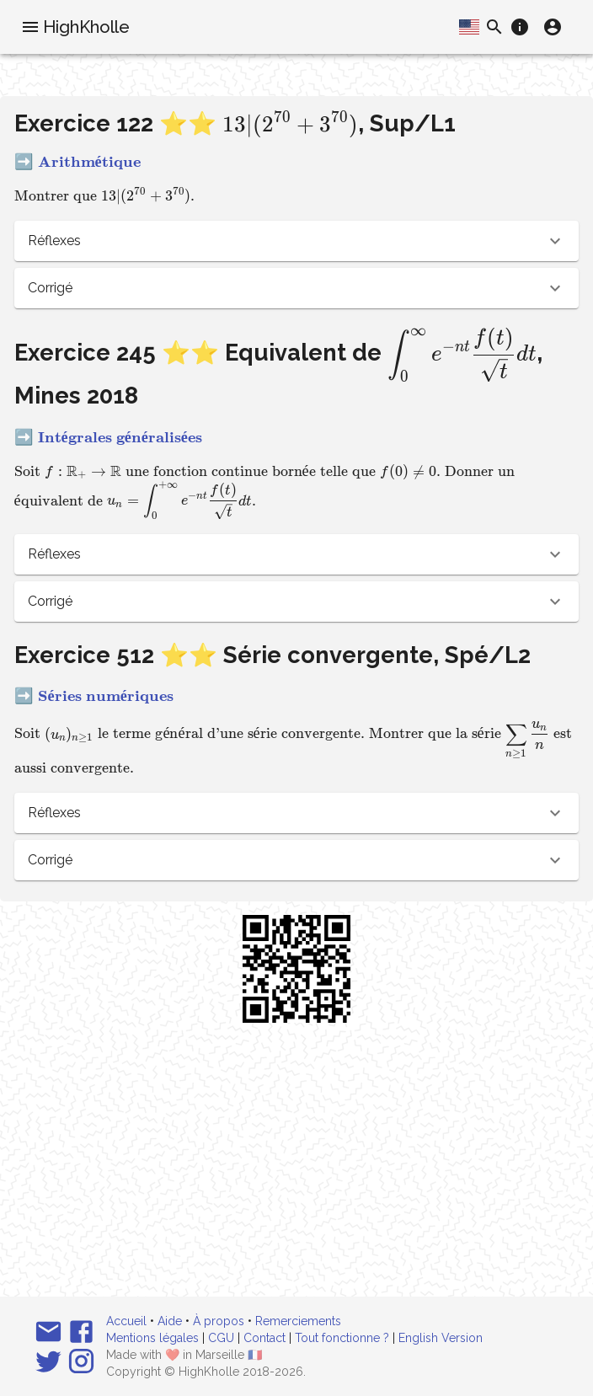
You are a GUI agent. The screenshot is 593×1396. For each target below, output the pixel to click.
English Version (440, 1338)
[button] (297, 241)
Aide (170, 1321)
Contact (264, 1338)
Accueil (126, 1321)
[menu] (30, 27)
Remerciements (298, 1321)
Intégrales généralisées (120, 437)
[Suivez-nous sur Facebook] (81, 1331)
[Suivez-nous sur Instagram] (81, 1361)
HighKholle (86, 27)
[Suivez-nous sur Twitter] (48, 1361)
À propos (218, 1321)
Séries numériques (106, 696)
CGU (221, 1338)
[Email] (48, 1331)
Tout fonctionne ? (342, 1338)
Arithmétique (89, 161)
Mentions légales (152, 1338)
